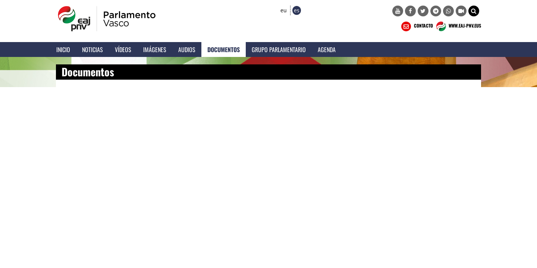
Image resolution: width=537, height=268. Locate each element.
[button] (473, 11)
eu (283, 10)
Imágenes (154, 49)
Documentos (223, 49)
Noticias (92, 49)
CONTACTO (416, 26)
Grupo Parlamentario (279, 49)
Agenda (327, 49)
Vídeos (123, 49)
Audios (186, 49)
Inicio (63, 49)
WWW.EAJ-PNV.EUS (457, 26)
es (296, 10)
